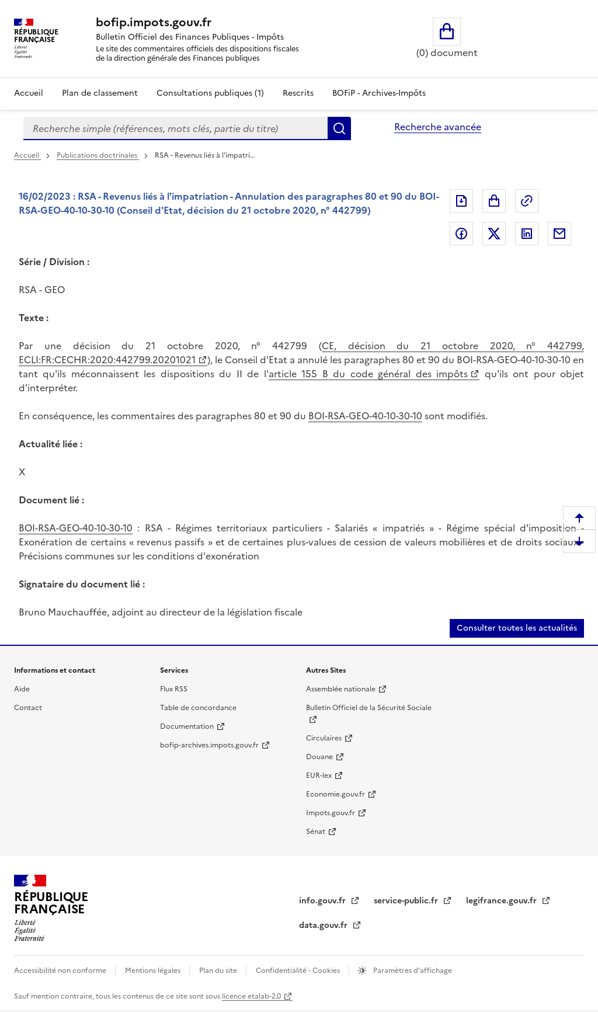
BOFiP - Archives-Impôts (379, 93)
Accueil (28, 93)
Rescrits (298, 93)
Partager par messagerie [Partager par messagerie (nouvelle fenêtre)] (559, 233)
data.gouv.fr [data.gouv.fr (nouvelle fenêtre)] (324, 925)
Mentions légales (153, 970)
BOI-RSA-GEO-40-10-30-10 (365, 416)
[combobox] (175, 128)
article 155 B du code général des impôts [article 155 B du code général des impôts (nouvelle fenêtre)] (368, 374)
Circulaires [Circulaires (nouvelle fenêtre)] (324, 738)
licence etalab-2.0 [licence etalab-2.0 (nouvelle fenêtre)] (251, 996)
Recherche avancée (437, 127)
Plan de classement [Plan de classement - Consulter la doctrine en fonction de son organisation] (100, 93)
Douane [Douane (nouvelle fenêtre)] (319, 757)
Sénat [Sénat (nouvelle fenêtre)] (315, 831)
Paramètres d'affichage (411, 970)
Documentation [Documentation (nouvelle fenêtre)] (187, 726)
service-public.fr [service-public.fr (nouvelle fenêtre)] (407, 901)
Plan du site (219, 970)
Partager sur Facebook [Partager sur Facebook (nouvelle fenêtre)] (461, 233)
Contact (28, 708)
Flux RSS (173, 689)
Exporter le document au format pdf (461, 201)
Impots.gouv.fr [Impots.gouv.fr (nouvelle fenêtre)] (330, 813)
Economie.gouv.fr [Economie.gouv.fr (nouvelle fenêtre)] (335, 794)
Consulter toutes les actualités (517, 628)
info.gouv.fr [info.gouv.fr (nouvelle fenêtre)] (323, 901)
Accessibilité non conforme (61, 970)
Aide (22, 689)
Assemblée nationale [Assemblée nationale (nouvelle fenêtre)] (341, 689)
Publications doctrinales (98, 155)
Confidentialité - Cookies (299, 970)
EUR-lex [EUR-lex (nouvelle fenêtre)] (319, 775)
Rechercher (339, 128)
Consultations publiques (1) (210, 93)
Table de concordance (198, 708)
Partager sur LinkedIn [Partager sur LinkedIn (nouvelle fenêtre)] (526, 233)
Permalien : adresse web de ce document (526, 201)
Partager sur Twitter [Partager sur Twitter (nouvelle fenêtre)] (494, 233)
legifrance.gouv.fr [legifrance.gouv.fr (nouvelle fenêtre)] (502, 901)
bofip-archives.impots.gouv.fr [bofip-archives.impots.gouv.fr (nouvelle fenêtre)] (209, 745)
